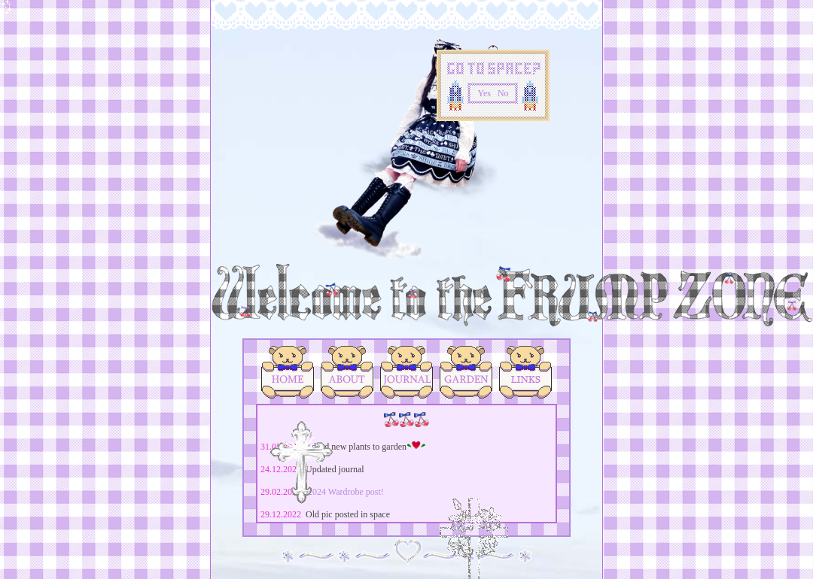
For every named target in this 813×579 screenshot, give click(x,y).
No (503, 93)
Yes (483, 93)
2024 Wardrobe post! (346, 492)
